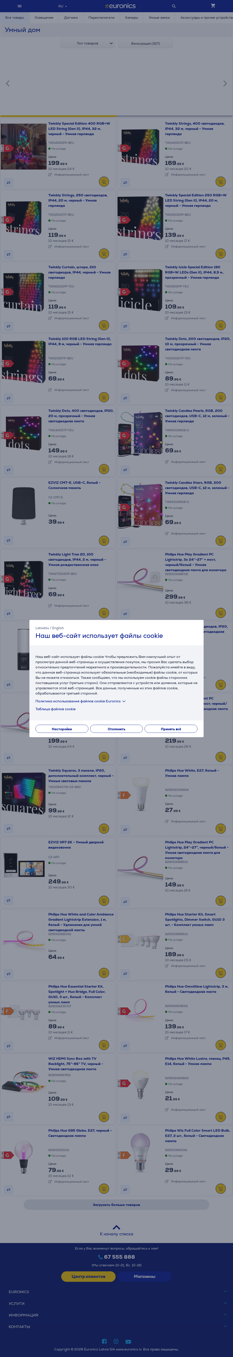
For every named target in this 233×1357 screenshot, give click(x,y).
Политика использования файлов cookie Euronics (81, 701)
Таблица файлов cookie (55, 709)
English (58, 628)
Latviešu (42, 628)
